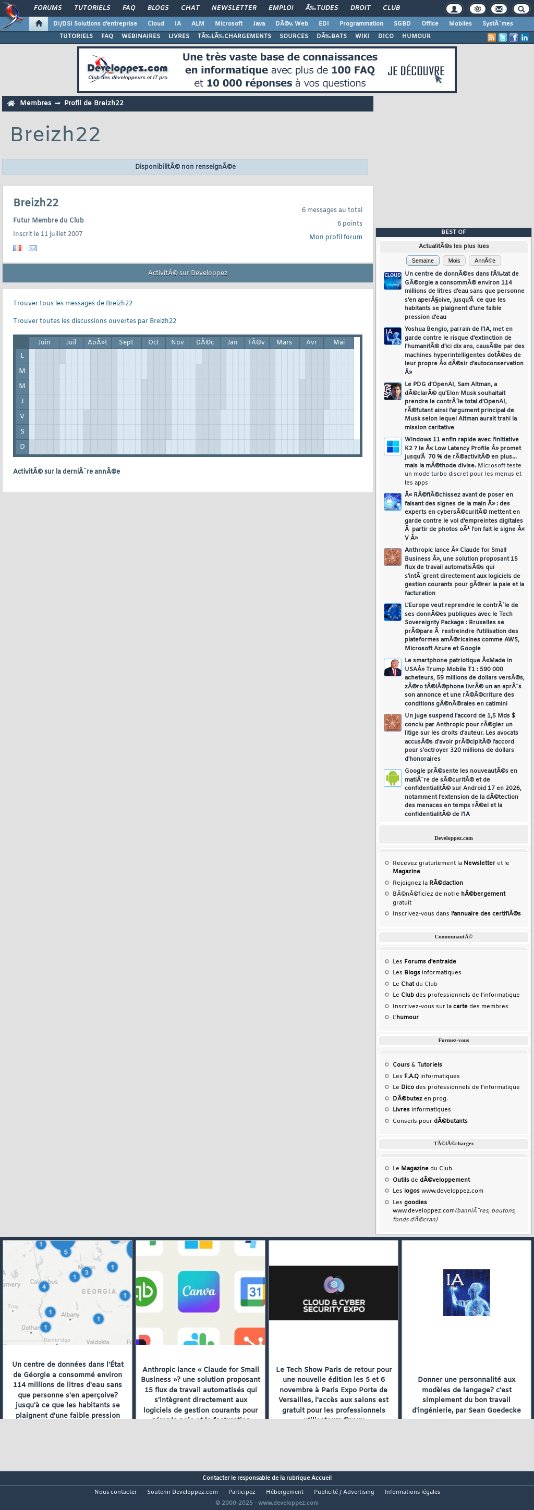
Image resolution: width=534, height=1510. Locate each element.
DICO (386, 36)
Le (403, 984)
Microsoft (228, 24)
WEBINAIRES (141, 36)
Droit (360, 8)
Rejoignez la (428, 883)
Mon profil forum (335, 237)
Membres (35, 103)
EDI (324, 24)
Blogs (158, 8)
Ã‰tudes (322, 8)
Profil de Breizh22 (94, 103)
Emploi (281, 8)
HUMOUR (416, 36)
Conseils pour (430, 1121)
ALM (197, 24)
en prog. (420, 1099)
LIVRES (178, 36)
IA (178, 24)
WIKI (362, 36)
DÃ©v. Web (291, 24)
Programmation (361, 24)
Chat (190, 8)
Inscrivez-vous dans (457, 914)
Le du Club (422, 1168)
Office (430, 24)
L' (406, 1017)
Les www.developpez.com (438, 1191)
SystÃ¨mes (497, 24)
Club (391, 8)
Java (259, 24)
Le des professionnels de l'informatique (456, 995)
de (431, 1180)
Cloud (156, 24)
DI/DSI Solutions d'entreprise (95, 24)
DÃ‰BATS (332, 36)
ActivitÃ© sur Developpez (187, 273)
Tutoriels (92, 8)
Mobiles (460, 24)
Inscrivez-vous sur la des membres (450, 1006)
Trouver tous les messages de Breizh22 (72, 304)
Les (424, 962)
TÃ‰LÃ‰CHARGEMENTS (234, 36)
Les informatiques (427, 972)
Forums (48, 8)
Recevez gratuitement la (444, 863)
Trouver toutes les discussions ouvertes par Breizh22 (94, 321)
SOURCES (294, 36)
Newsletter (234, 8)
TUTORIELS (76, 36)
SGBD (402, 24)
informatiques (422, 1109)
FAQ (129, 8)
